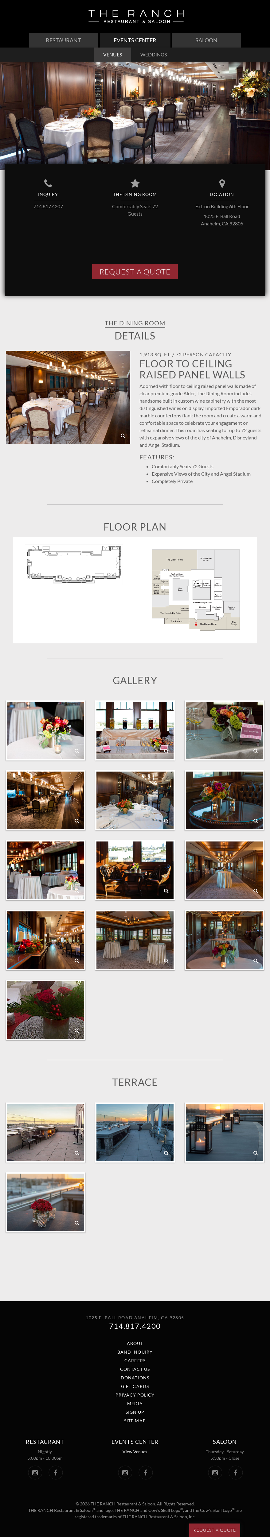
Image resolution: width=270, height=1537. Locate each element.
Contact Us (135, 1369)
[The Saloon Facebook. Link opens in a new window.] (236, 1472)
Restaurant (63, 40)
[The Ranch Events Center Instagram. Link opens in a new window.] (125, 1472)
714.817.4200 (135, 1325)
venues (112, 54)
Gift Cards (135, 1386)
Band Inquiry (134, 1352)
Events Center (135, 40)
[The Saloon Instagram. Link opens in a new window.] (215, 1472)
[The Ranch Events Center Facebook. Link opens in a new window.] (146, 1472)
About (135, 1343)
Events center (135, 1441)
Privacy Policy (135, 1394)
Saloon (206, 40)
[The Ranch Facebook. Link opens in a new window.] (56, 1472)
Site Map (135, 1420)
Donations (135, 1377)
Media (135, 1403)
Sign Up (135, 1412)
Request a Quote (215, 1530)
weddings (153, 54)
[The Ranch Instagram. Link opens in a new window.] (35, 1472)
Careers (134, 1360)
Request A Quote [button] (135, 271)
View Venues (135, 1451)
